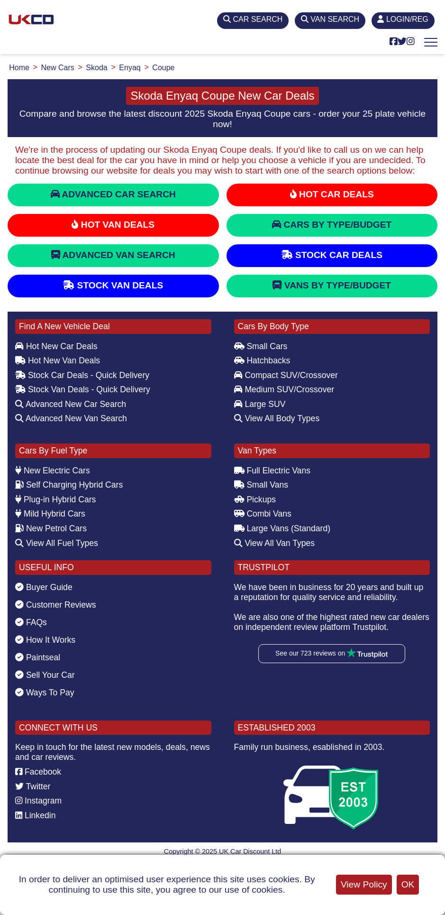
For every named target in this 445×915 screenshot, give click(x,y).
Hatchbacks (262, 360)
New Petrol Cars (51, 528)
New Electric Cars (52, 470)
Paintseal (37, 657)
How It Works (45, 640)
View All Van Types (274, 543)
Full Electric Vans (272, 470)
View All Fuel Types (56, 543)
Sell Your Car (45, 675)
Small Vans (261, 485)
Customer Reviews (55, 605)
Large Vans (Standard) (282, 528)
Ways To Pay (44, 692)
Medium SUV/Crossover (284, 389)
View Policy (364, 884)
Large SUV (260, 404)
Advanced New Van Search (71, 418)
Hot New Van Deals (57, 360)
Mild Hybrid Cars (50, 513)
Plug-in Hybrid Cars (55, 499)
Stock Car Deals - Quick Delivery (82, 375)
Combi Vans (262, 513)
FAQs (31, 622)
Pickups (255, 499)
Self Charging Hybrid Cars (69, 485)
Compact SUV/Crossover (286, 375)
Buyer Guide (44, 587)
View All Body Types (277, 418)
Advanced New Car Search (70, 404)
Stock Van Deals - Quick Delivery (82, 389)
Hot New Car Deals (56, 346)
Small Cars (261, 346)
